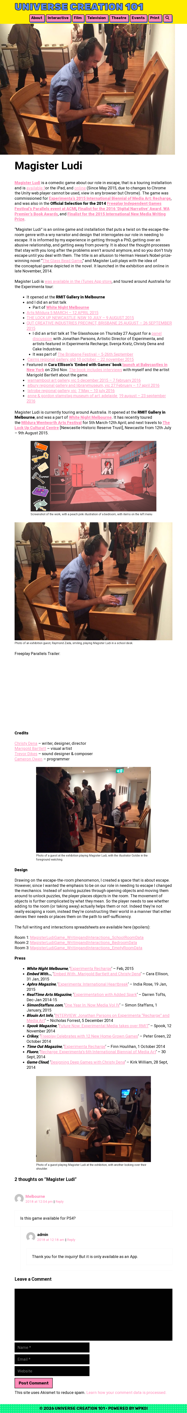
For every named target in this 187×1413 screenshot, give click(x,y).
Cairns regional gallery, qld (52, 359)
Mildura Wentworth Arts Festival (51, 422)
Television (96, 18)
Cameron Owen (28, 759)
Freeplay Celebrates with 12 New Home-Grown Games (89, 1036)
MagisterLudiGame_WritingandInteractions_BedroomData (83, 942)
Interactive (58, 18)
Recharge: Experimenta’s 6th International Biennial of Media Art (98, 1052)
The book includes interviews (95, 369)
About (36, 18)
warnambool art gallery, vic (52, 380)
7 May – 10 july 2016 (96, 390)
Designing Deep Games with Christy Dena (88, 1062)
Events (138, 18)
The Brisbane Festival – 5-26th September (95, 354)
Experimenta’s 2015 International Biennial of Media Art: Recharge (110, 198)
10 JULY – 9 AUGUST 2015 (110, 317)
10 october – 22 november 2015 (105, 359)
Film (78, 18)
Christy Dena (26, 743)
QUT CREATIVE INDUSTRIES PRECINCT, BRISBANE (72, 323)
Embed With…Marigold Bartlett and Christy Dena (97, 974)
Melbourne (35, 1196)
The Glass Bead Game (62, 260)
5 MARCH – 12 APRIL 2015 (74, 312)
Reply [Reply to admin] (71, 1240)
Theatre (118, 18)
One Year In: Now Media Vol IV (92, 1005)
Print (154, 18)
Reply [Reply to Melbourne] (59, 1202)
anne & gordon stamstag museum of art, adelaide (73, 395)
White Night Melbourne (67, 307)
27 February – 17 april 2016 (135, 385)
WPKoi (141, 1408)
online (80, 188)
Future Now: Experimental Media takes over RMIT (104, 1026)
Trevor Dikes (26, 753)
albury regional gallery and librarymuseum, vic (69, 385)
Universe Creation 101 (79, 7)
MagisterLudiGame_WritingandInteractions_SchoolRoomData (87, 937)
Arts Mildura (38, 312)
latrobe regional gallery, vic (52, 390)
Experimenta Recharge (90, 968)
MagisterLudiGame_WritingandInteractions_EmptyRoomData (86, 948)
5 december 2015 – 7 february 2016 (109, 380)
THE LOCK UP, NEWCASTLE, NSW (57, 317)
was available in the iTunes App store (78, 281)
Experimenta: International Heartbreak (93, 984)
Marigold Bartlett (30, 748)
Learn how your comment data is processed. (126, 1392)
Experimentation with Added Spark (105, 994)
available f (35, 188)
